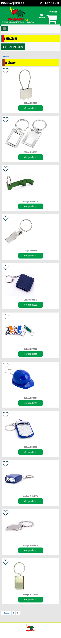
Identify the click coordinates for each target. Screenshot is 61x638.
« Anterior (6, 613)
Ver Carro (52, 11)
